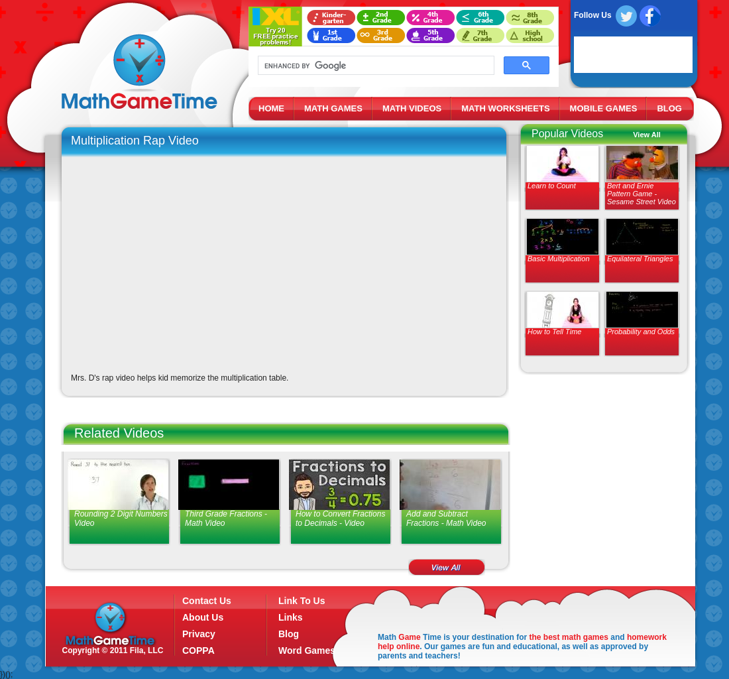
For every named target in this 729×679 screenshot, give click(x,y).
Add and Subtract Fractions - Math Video (446, 518)
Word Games (306, 650)
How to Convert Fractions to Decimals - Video (340, 518)
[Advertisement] (601, 477)
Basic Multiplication (559, 259)
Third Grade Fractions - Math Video (226, 518)
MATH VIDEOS (411, 108)
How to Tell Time (554, 332)
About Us (202, 617)
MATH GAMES (333, 108)
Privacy (198, 634)
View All (647, 135)
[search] (374, 66)
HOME (271, 108)
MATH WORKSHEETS (505, 108)
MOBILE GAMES (604, 108)
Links (290, 617)
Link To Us (301, 600)
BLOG (669, 108)
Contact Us (206, 600)
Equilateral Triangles (640, 259)
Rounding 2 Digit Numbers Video (121, 518)
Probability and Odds (641, 332)
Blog (288, 634)
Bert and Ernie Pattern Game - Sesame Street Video (641, 194)
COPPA (198, 650)
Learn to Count (552, 186)
